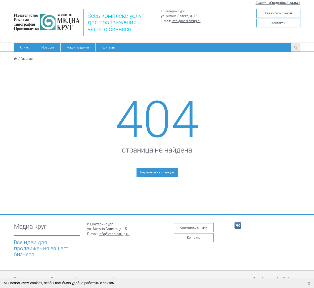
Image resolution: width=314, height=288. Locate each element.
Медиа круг (30, 226)
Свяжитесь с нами (278, 13)
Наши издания (78, 47)
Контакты (278, 23)
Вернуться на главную (157, 172)
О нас (24, 47)
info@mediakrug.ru (186, 21)
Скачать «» (278, 3)
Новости (47, 47)
